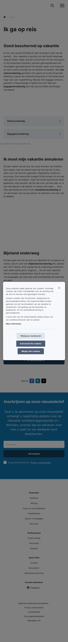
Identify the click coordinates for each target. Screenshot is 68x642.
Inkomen (34, 548)
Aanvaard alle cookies (30, 343)
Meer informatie (13, 324)
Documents (34, 568)
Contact (34, 563)
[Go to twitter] (44, 380)
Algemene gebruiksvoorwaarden (33, 603)
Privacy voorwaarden (40, 462)
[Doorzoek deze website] (52, 5)
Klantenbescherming (34, 573)
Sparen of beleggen (34, 518)
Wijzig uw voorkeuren (30, 336)
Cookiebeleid (34, 612)
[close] (59, 288)
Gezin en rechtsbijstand (34, 508)
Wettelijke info (34, 620)
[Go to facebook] (32, 380)
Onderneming (34, 538)
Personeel (34, 543)
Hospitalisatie (34, 513)
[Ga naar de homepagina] (5, 5)
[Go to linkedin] (38, 380)
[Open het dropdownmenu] (61, 5)
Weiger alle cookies (30, 351)
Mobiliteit (34, 498)
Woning (34, 503)
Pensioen (34, 524)
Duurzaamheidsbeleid (34, 616)
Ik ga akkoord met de (31, 462)
